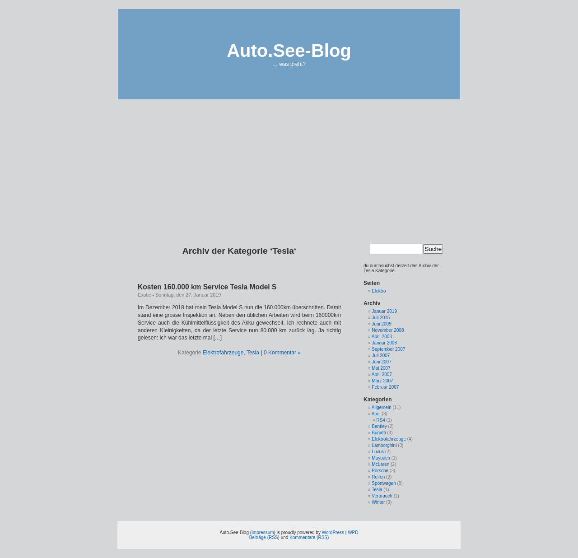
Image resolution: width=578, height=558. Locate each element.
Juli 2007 (381, 355)
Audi (376, 413)
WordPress (333, 532)
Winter (378, 502)
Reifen (378, 476)
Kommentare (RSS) (309, 537)
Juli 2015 (381, 317)
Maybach (381, 458)
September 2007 (388, 349)
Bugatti (379, 432)
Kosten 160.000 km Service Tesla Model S (207, 287)
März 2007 (382, 380)
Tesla (253, 352)
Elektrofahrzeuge (223, 352)
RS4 (380, 420)
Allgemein (382, 407)
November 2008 (388, 330)
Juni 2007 (381, 361)
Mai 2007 (381, 368)
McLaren (380, 464)
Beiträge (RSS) (264, 537)
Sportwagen (384, 483)
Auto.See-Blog (289, 50)
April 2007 (382, 374)
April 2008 (382, 336)
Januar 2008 (384, 342)
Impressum (263, 532)
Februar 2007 (385, 387)
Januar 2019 (384, 311)
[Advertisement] (289, 165)
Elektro (379, 290)
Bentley (379, 426)
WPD (353, 532)
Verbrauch (382, 495)
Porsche (380, 470)
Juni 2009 (381, 323)
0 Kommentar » (282, 352)
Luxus (378, 451)
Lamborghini (384, 445)
